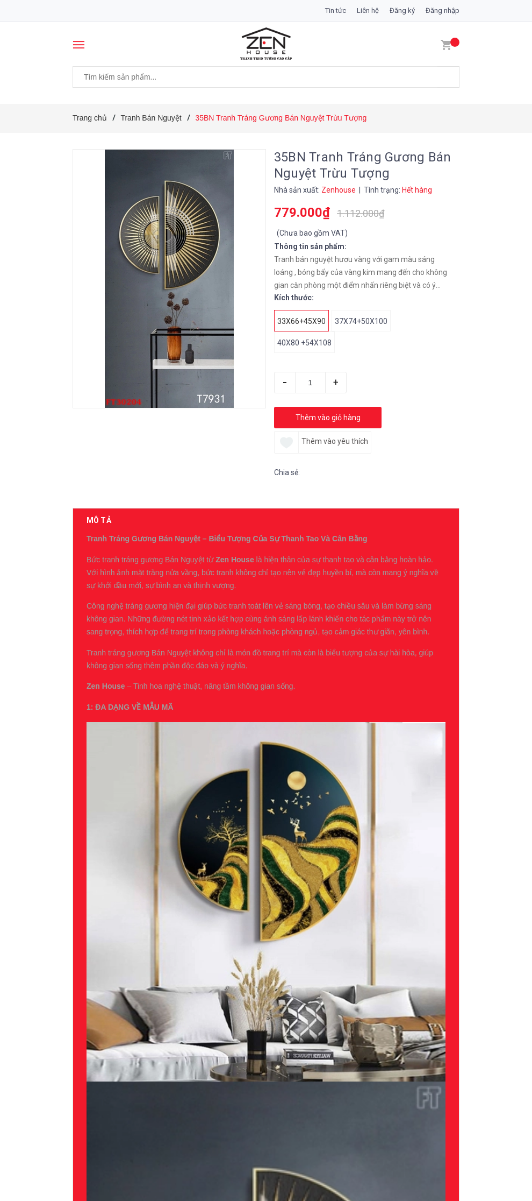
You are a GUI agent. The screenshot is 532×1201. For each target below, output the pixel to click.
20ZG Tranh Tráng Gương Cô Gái (187, 793)
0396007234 (171, 718)
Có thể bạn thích (122, 765)
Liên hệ (368, 10)
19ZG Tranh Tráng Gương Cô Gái (187, 864)
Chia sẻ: (287, 472)
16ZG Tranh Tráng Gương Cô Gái (187, 1075)
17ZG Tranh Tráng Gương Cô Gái (187, 1005)
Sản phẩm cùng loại (130, 1161)
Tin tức (335, 10)
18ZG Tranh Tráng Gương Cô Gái (187, 934)
